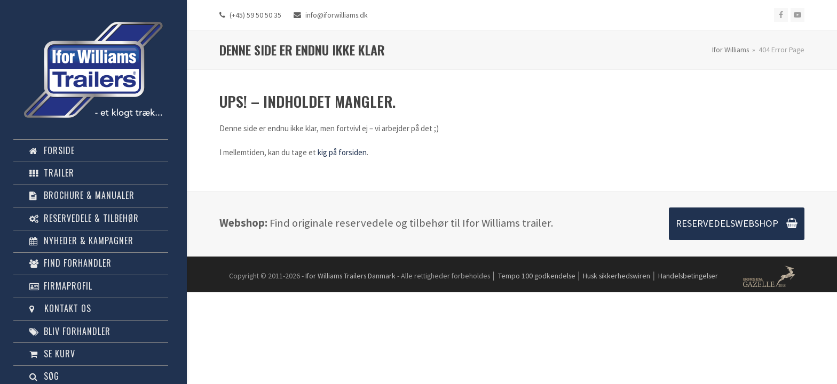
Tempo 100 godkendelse (536, 276)
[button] (90, 354)
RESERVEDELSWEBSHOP (736, 223)
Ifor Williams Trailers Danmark (350, 276)
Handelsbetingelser (688, 276)
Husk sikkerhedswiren (616, 276)
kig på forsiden (342, 152)
